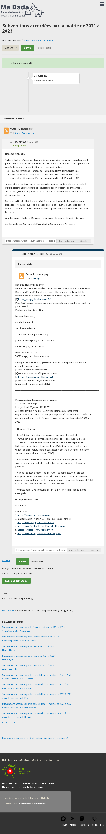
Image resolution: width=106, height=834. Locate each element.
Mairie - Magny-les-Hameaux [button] (35, 253)
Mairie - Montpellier (10, 650)
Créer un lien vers (67, 241)
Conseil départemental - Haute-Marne (19, 707)
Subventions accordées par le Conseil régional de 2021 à (30, 636)
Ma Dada (22, 10)
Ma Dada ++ (8, 610)
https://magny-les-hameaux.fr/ (34, 299)
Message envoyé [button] (18, 141)
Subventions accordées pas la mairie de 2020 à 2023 (28, 655)
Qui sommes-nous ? (11, 783)
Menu (102, 4)
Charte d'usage (47, 783)
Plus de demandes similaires (13, 723)
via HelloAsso (40, 803)
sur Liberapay (25, 803)
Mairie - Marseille (9, 669)
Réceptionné (19, 145)
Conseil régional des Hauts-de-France (19, 640)
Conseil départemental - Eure (15, 698)
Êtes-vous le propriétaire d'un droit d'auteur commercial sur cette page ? (35, 738)
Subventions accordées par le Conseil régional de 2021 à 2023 (33, 627)
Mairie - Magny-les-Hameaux (38, 40)
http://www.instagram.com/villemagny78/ (39, 533)
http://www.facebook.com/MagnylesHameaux (41, 526)
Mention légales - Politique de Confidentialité (22, 786)
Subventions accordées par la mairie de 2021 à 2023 (28, 646)
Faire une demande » (16, 580)
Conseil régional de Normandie (16, 630)
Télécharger (36, 278)
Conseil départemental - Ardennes (17, 678)
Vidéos (73, 821)
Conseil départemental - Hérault (16, 717)
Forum (64, 821)
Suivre (27, 47)
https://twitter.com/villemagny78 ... (38, 376)
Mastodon (84, 821)
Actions (9, 47)
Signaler (84, 241)
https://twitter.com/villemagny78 (35, 529)
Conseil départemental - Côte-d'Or (17, 688)
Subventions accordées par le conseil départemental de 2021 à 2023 (36, 674)
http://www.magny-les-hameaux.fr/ (35, 522)
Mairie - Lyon (7, 659)
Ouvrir (18, 133)
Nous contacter (30, 783)
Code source (98, 821)
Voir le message (29, 133)
